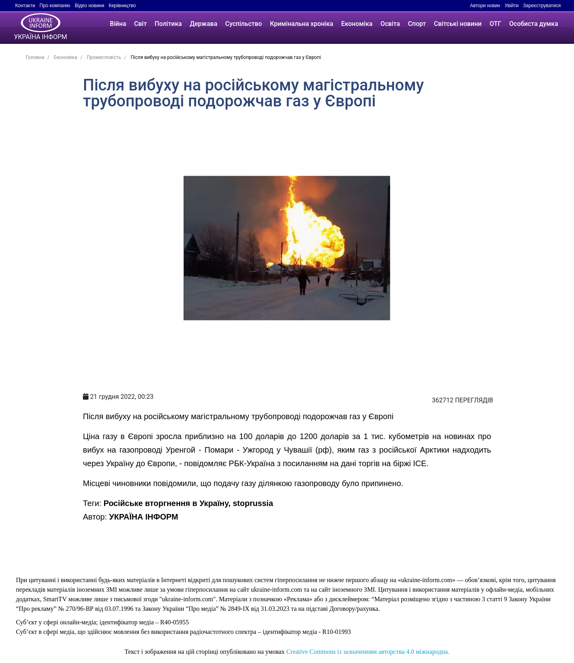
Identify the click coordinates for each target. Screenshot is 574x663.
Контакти (25, 5)
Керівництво (122, 5)
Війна (118, 23)
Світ (140, 23)
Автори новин (485, 5)
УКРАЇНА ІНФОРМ (143, 516)
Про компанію (54, 5)
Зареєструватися (542, 5)
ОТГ (495, 23)
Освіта (390, 23)
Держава (203, 23)
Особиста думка (533, 23)
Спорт (417, 23)
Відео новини (89, 5)
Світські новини (458, 23)
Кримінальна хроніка (301, 23)
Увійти (512, 5)
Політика (168, 23)
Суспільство (243, 23)
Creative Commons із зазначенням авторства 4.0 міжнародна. (367, 651)
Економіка (356, 23)
